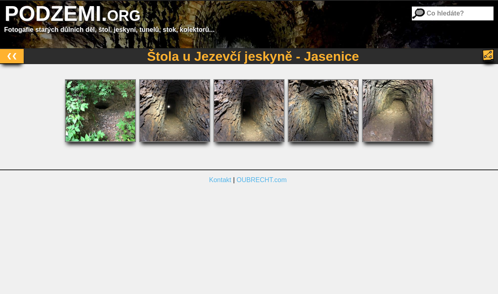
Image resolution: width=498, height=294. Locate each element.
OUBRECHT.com (262, 179)
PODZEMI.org (72, 13)
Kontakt (220, 179)
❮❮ (12, 55)
